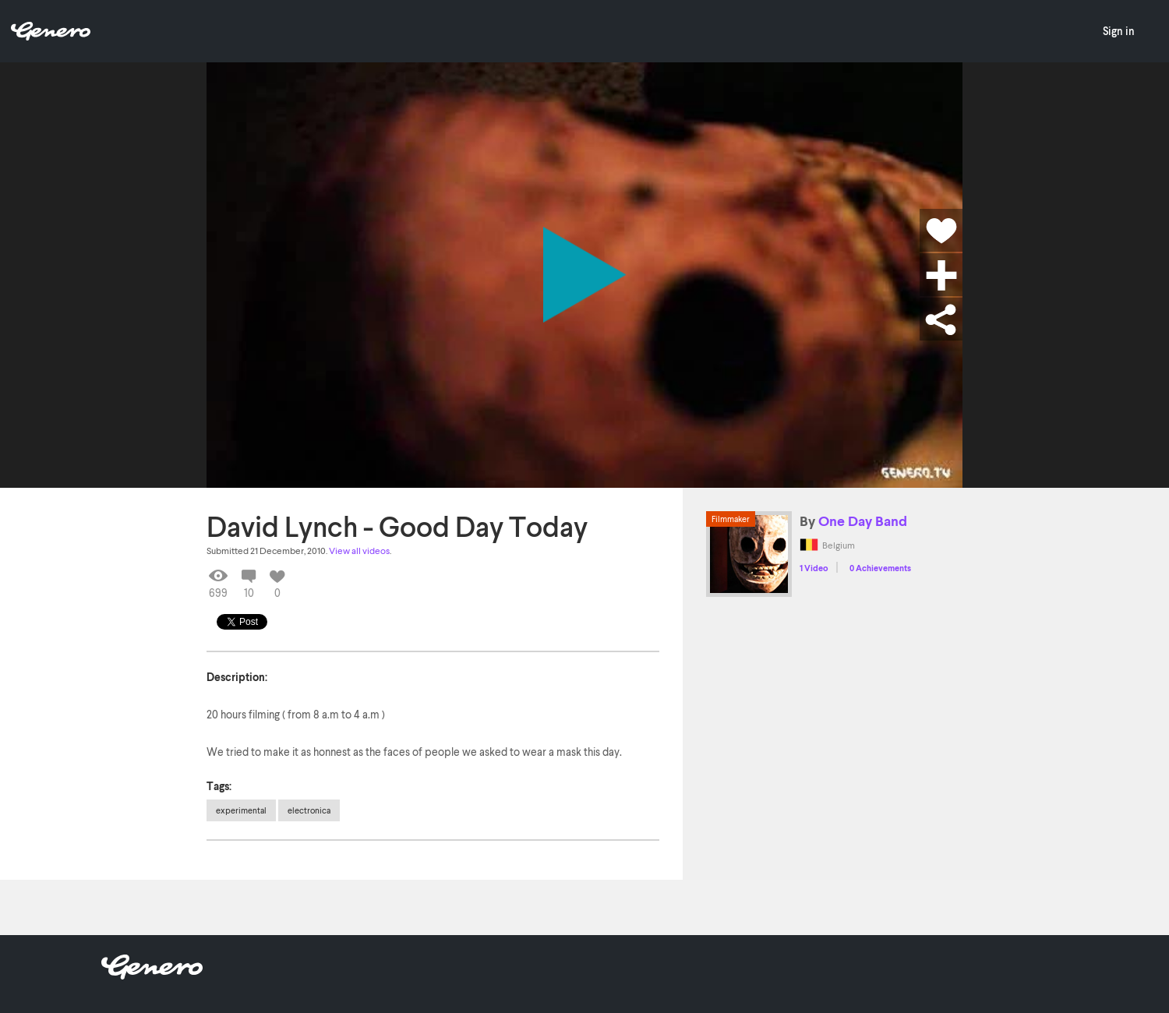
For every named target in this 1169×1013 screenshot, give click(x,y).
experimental (241, 810)
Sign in (1119, 30)
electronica (309, 810)
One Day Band (862, 520)
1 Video (814, 568)
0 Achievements (880, 568)
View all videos (359, 550)
